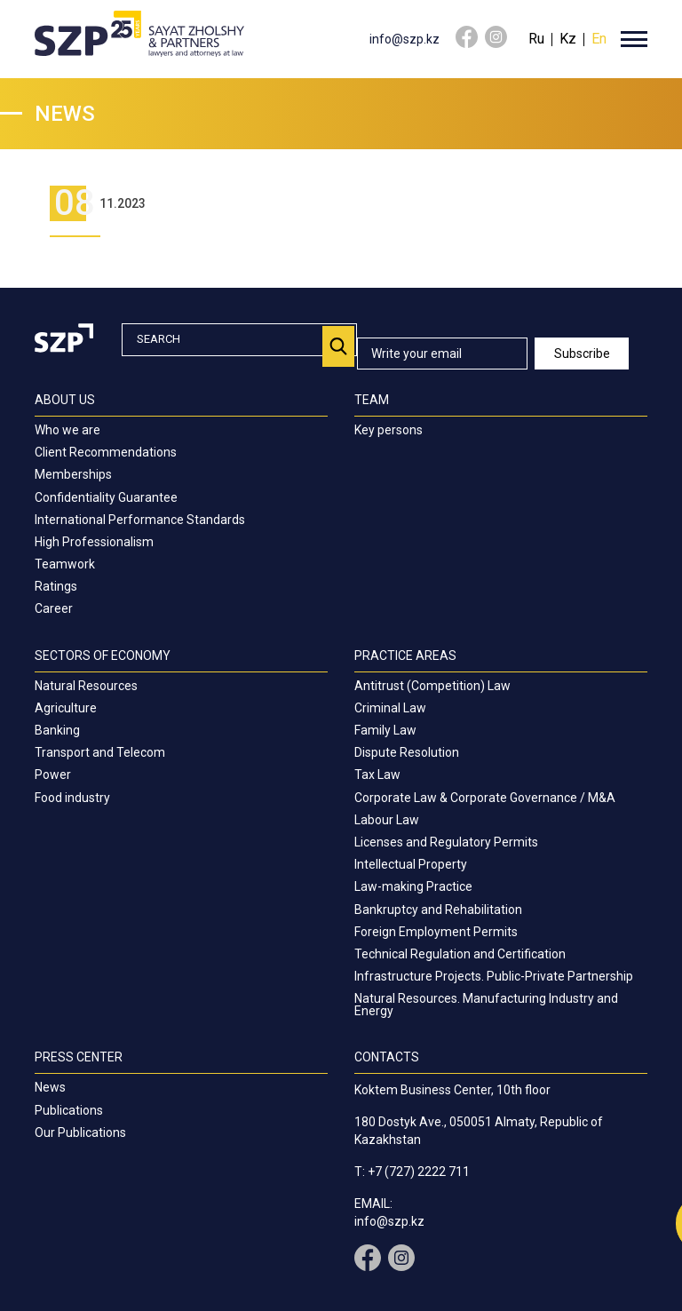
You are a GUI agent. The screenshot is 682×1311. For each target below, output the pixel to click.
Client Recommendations (106, 452)
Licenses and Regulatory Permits (446, 842)
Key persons (388, 430)
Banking (57, 730)
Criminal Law (390, 708)
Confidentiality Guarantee (106, 497)
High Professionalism (94, 542)
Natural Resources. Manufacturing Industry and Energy (486, 1004)
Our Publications (80, 1132)
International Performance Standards (140, 519)
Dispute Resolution (406, 752)
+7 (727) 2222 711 (419, 1171)
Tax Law (377, 774)
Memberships (73, 474)
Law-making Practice (413, 886)
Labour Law (386, 820)
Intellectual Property (410, 864)
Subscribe (582, 353)
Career (54, 608)
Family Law (385, 730)
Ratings (56, 586)
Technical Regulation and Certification (460, 954)
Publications (69, 1110)
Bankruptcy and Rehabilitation (438, 909)
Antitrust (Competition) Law (432, 685)
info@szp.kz (404, 39)
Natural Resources (86, 685)
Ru (536, 38)
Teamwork (65, 564)
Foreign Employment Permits (436, 932)
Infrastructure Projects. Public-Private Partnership (493, 976)
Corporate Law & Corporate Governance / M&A (484, 797)
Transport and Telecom (100, 752)
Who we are (67, 430)
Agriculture (66, 708)
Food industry (72, 797)
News (50, 1087)
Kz (567, 38)
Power (53, 774)
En (599, 38)
